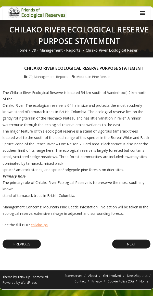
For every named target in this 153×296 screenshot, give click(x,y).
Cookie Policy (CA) (121, 281)
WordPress (29, 282)
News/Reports (137, 276)
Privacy (97, 281)
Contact (80, 281)
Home (22, 50)
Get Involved (112, 276)
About (92, 276)
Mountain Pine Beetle (93, 76)
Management (51, 50)
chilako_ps (39, 224)
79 (34, 50)
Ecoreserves (73, 276)
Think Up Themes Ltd (33, 277)
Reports (73, 50)
